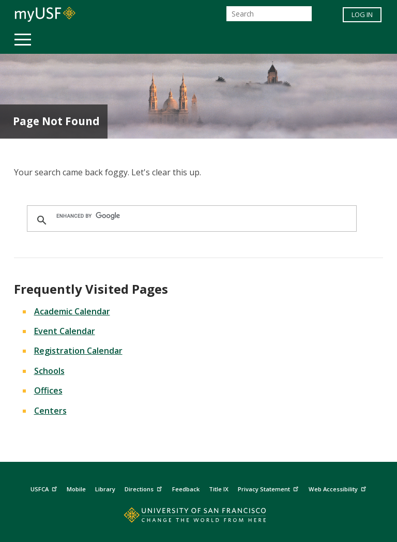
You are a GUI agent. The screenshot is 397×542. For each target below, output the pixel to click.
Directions (144, 487)
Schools (49, 371)
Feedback (186, 489)
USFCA (44, 487)
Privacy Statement (269, 487)
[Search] (269, 13)
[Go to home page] (198, 517)
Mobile (76, 489)
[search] (190, 215)
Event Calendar (64, 331)
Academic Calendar (72, 311)
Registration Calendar (78, 350)
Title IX (218, 489)
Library (105, 489)
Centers (50, 410)
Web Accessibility (339, 487)
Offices (48, 390)
